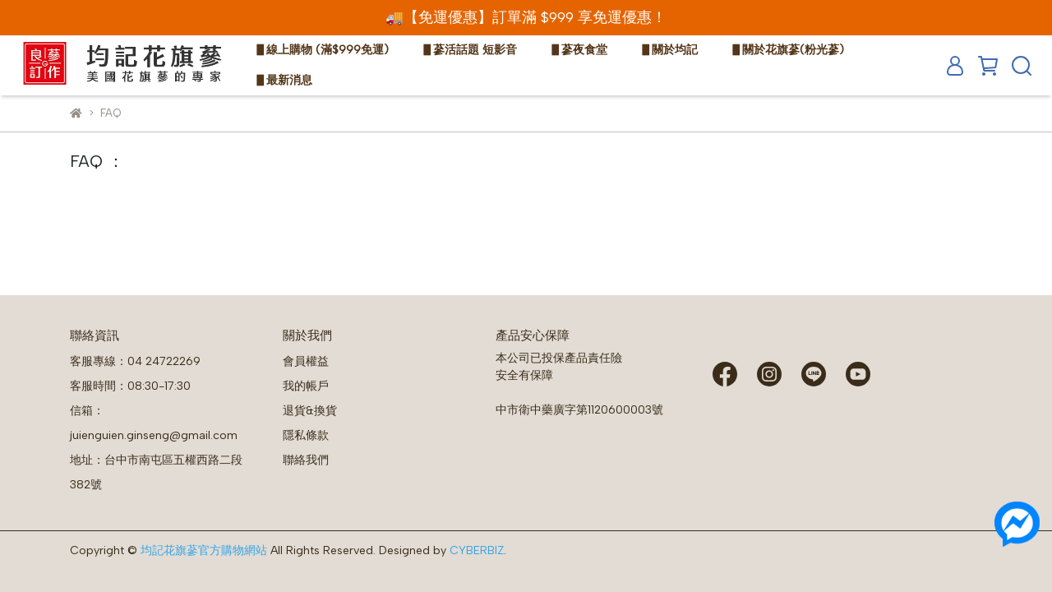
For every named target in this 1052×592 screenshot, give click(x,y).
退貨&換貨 (310, 411)
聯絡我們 (306, 460)
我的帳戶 (306, 386)
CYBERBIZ (477, 550)
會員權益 (306, 361)
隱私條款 (306, 435)
